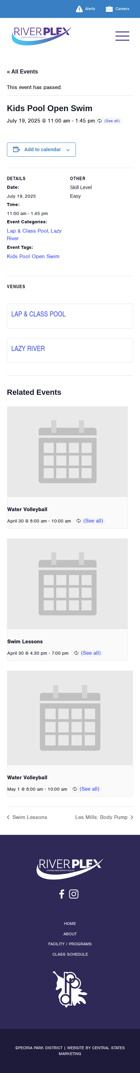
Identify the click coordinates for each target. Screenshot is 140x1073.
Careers (117, 9)
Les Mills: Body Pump (102, 817)
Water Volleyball (27, 509)
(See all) (112, 121)
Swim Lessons (25, 641)
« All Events (22, 72)
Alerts (86, 9)
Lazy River (28, 348)
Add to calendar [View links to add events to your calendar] (42, 149)
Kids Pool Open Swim (33, 256)
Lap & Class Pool (27, 230)
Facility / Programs (70, 944)
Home (70, 923)
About (70, 934)
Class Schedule (70, 954)
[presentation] (67, 452)
